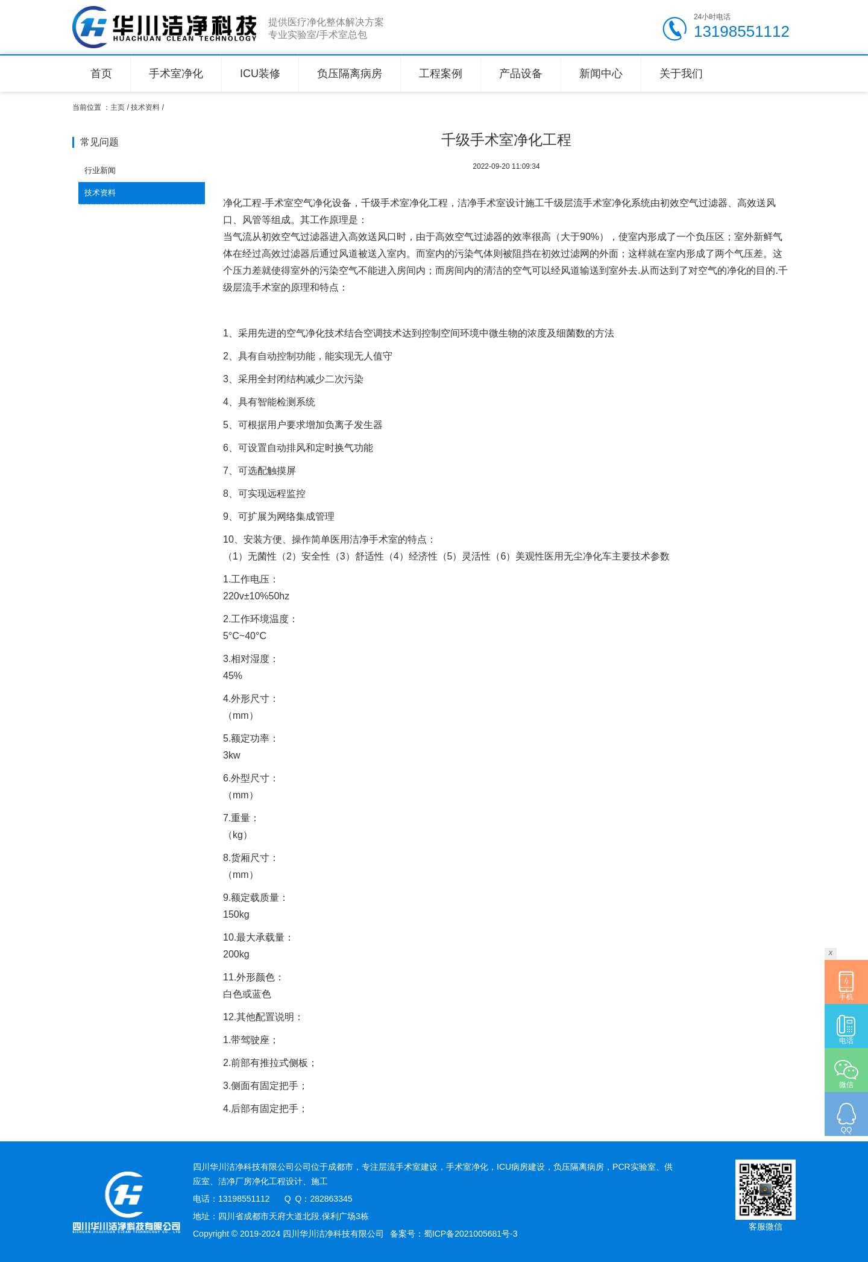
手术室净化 (176, 74)
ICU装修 (260, 74)
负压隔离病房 (349, 74)
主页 (117, 107)
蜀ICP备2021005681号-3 (471, 1233)
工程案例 (440, 74)
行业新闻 (100, 170)
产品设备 (520, 74)
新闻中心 (601, 74)
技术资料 (145, 107)
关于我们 (681, 74)
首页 (101, 74)
